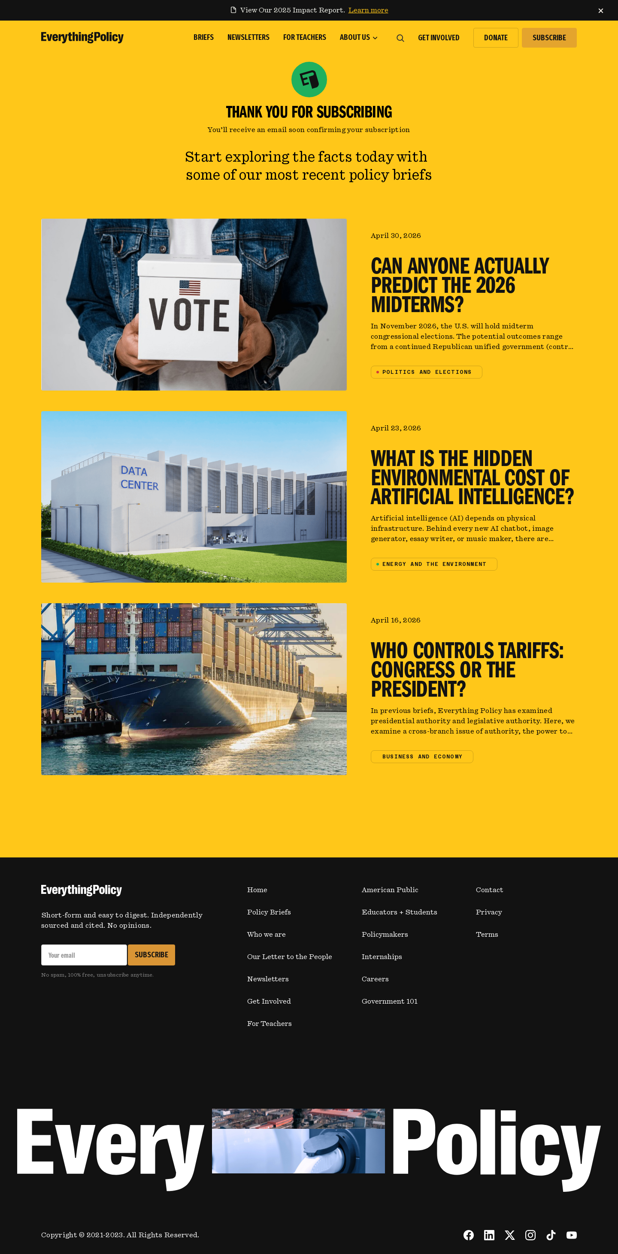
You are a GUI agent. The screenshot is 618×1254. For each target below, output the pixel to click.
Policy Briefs (269, 912)
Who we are (266, 934)
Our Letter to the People (289, 956)
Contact (489, 890)
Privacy (489, 912)
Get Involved (269, 1001)
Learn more (368, 10)
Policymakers (385, 934)
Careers (375, 979)
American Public (390, 890)
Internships (382, 956)
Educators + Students (399, 912)
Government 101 (390, 1001)
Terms (487, 934)
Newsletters (268, 979)
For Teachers (269, 1023)
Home (257, 890)
